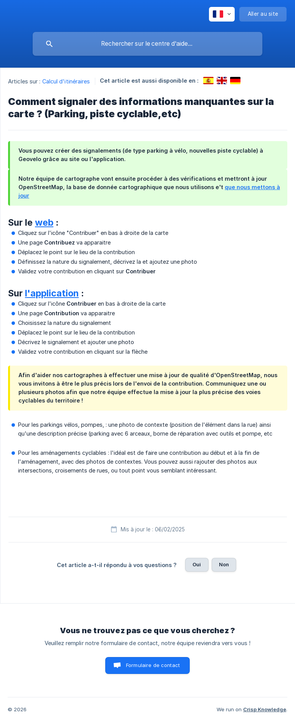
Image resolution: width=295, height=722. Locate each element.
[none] (222, 14)
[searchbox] (147, 44)
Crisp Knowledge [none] (264, 709)
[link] (208, 80)
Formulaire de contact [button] (153, 665)
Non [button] (224, 564)
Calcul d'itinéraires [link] (66, 81)
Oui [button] (196, 564)
